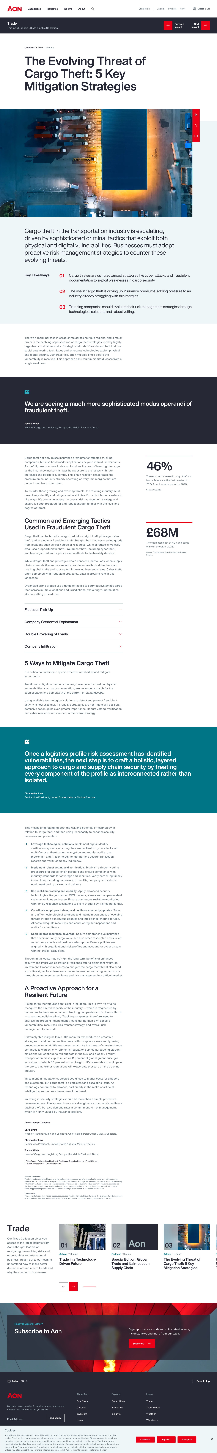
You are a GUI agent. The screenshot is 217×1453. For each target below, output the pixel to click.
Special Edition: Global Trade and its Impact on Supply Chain (131, 1263)
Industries (52, 9)
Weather (151, 1414)
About (81, 9)
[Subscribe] (142, 1343)
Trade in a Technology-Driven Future (77, 1261)
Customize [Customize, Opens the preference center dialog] (145, 1439)
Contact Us (144, 8)
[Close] (212, 1439)
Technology (153, 1407)
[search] (93, 8)
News (183, 8)
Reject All (166, 1439)
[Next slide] (73, 1286)
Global (201, 9)
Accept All (187, 1439)
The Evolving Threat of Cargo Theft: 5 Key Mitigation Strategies (182, 1263)
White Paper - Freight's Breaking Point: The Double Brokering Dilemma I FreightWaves (61, 1161)
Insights (68, 9)
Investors (172, 8)
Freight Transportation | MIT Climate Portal (43, 1163)
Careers (160, 8)
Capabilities (34, 9)
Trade (12, 23)
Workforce (152, 1420)
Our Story (82, 1401)
